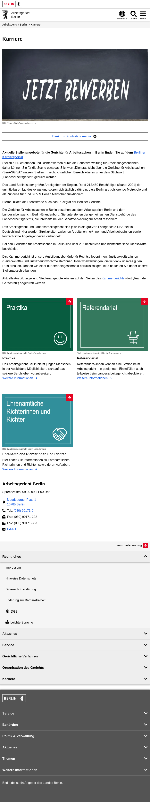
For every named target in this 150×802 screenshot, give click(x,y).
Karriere (35, 24)
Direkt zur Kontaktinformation (74, 136)
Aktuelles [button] (9, 634)
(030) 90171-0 (23, 510)
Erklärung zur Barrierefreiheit (25, 600)
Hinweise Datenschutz (20, 578)
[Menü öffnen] (143, 15)
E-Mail (11, 530)
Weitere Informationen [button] (19, 770)
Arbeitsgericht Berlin (14, 24)
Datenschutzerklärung (20, 589)
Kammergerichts (113, 278)
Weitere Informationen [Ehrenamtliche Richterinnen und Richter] (18, 469)
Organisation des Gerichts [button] (23, 668)
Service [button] (8, 645)
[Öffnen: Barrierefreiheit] (122, 15)
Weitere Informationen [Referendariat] (93, 378)
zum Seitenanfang (129, 545)
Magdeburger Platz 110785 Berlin (21, 502)
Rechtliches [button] (11, 556)
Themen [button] (8, 758)
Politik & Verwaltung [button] (18, 736)
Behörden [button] (10, 725)
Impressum (13, 567)
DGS (11, 611)
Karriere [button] (8, 679)
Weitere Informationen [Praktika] (18, 378)
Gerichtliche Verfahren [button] (20, 656)
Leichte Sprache (19, 622)
